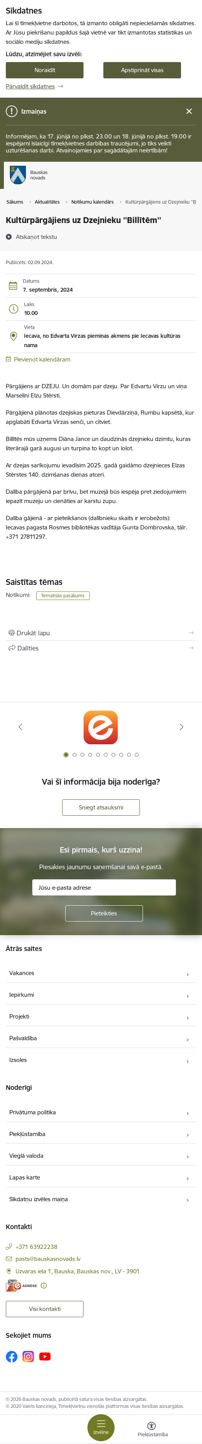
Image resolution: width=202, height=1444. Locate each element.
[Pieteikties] (104, 913)
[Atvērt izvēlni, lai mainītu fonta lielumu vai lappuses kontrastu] (151, 1430)
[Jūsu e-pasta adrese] (104, 887)
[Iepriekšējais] (20, 726)
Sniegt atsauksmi (101, 807)
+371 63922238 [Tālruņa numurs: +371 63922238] (36, 1246)
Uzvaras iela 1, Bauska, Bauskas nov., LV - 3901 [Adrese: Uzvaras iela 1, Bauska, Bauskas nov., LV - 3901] (78, 1271)
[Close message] (189, 111)
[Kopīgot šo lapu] (101, 648)
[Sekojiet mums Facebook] (11, 1357)
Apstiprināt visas (142, 70)
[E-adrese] (21, 1285)
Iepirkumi (21, 994)
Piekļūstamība (27, 1134)
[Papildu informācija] (44, 1285)
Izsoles (18, 1060)
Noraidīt (45, 70)
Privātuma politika (32, 1112)
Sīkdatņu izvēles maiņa (38, 1199)
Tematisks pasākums (63, 595)
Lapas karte (24, 1177)
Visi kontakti (45, 1309)
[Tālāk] (181, 726)
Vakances (21, 973)
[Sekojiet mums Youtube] (45, 1356)
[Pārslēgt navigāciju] (101, 1427)
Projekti (19, 1016)
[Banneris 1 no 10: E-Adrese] (100, 727)
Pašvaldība (23, 1038)
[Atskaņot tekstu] (36, 236)
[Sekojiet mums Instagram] (28, 1356)
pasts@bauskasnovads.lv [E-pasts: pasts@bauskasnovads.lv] (48, 1258)
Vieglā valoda (26, 1155)
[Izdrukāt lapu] (101, 633)
